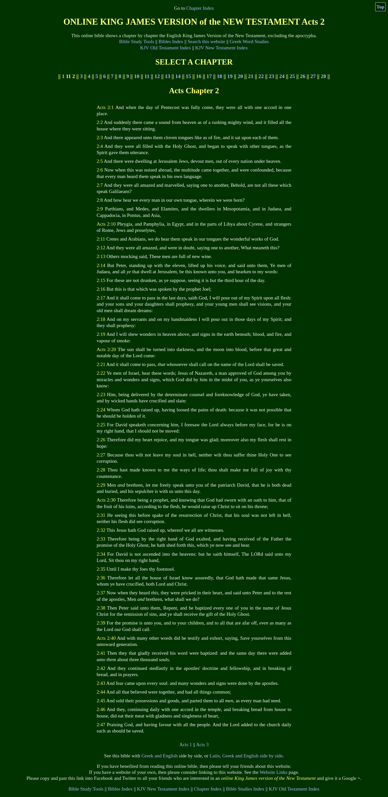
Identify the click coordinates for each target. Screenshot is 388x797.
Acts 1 (185, 744)
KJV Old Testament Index (165, 47)
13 (167, 76)
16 (198, 76)
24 (282, 76)
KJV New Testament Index (221, 47)
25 (292, 76)
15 (188, 76)
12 (157, 76)
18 (219, 76)
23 (271, 76)
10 (136, 76)
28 (323, 76)
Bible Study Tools (136, 41)
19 (229, 76)
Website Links (274, 772)
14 (178, 76)
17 (209, 76)
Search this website (206, 41)
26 (302, 76)
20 (240, 76)
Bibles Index (171, 41)
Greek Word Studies (249, 41)
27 (313, 76)
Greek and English (159, 755)
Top (381, 6)
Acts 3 (202, 744)
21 (250, 76)
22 (261, 76)
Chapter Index (200, 8)
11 (146, 76)
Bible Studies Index (245, 789)
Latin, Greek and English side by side (246, 755)
